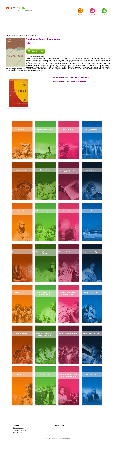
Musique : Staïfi (91, 374)
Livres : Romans (91, 211)
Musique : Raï (21, 374)
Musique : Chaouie (21, 293)
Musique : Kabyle (21, 333)
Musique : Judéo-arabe (91, 293)
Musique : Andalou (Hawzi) (67, 252)
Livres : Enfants (91, 170)
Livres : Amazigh (21, 170)
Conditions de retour (20, 430)
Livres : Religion (68, 211)
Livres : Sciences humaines (21, 252)
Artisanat (21, 129)
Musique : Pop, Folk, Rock (91, 333)
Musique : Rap (44, 374)
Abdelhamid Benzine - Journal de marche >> (71, 81)
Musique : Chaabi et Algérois (91, 252)
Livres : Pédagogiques (44, 211)
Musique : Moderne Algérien (68, 333)
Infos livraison (17, 432)
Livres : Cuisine (44, 170)
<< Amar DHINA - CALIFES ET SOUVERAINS (71, 77)
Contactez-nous (18, 428)
